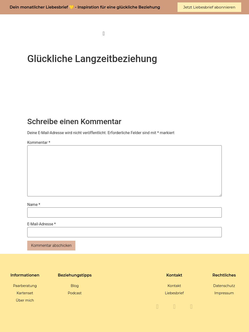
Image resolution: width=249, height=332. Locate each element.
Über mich (25, 300)
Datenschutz (224, 286)
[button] (103, 34)
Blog (75, 286)
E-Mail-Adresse (41, 224)
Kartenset (25, 293)
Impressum (224, 293)
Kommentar (38, 143)
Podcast (75, 293)
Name (33, 205)
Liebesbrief (174, 293)
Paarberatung (25, 286)
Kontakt (174, 286)
